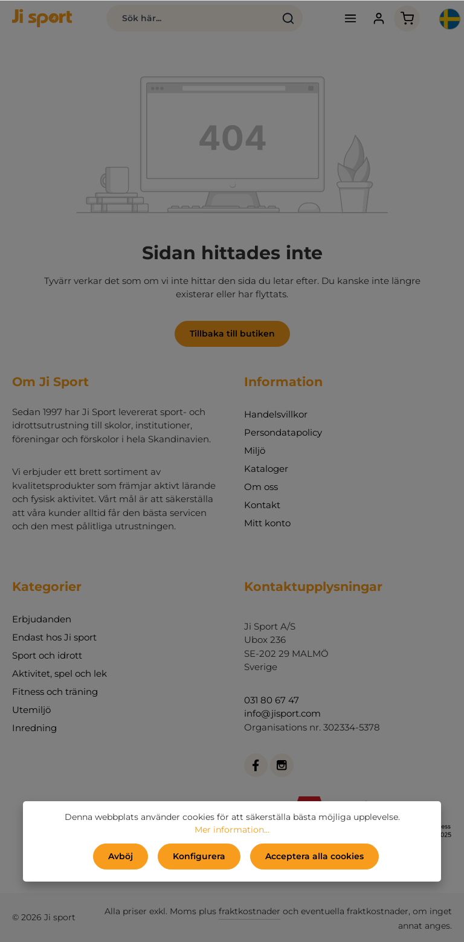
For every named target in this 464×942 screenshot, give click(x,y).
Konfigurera (199, 856)
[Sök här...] (190, 18)
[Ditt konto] (379, 18)
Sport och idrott (47, 655)
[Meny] (350, 18)
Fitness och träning (55, 691)
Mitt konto (267, 523)
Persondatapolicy (283, 432)
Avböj (120, 856)
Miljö (254, 450)
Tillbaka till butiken (232, 333)
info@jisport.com (282, 713)
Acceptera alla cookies (314, 856)
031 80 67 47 (271, 700)
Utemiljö (31, 709)
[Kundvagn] (407, 18)
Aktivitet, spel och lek (59, 673)
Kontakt (262, 505)
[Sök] (288, 18)
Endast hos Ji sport (54, 637)
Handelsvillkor (276, 414)
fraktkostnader (249, 911)
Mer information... (232, 829)
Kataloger (266, 468)
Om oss (261, 486)
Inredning (34, 728)
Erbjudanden (41, 619)
